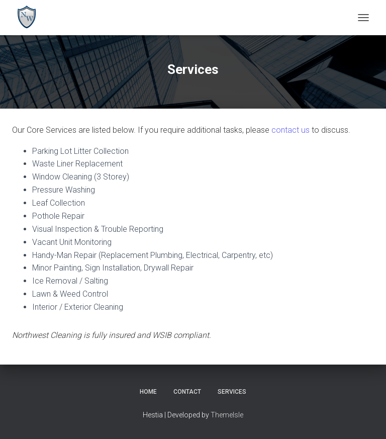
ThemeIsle (227, 415)
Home (148, 391)
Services (232, 391)
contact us (290, 130)
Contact (187, 391)
